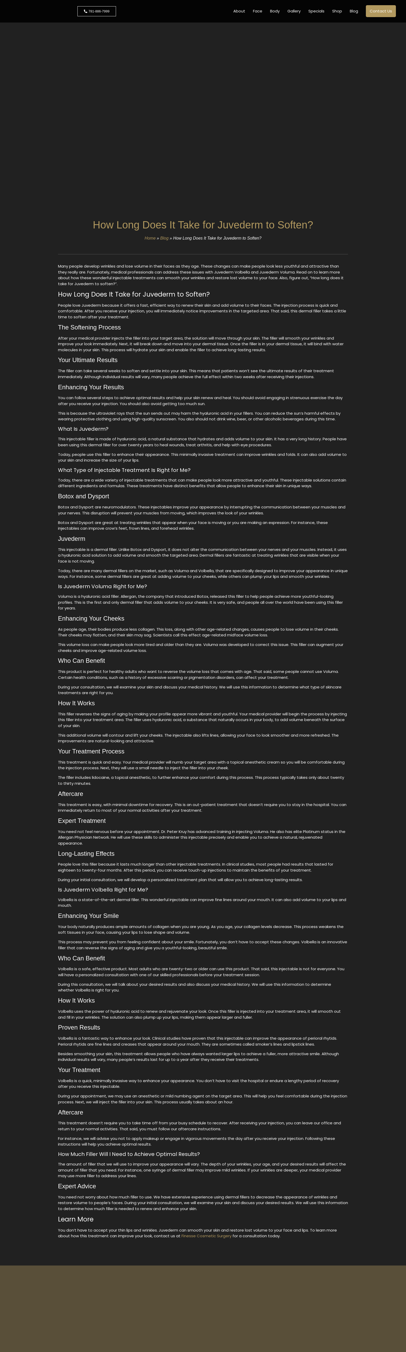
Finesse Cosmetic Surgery (206, 1236)
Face (257, 11)
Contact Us (381, 11)
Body (275, 11)
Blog (354, 11)
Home (150, 238)
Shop (337, 11)
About (239, 11)
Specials (316, 11)
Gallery (294, 11)
